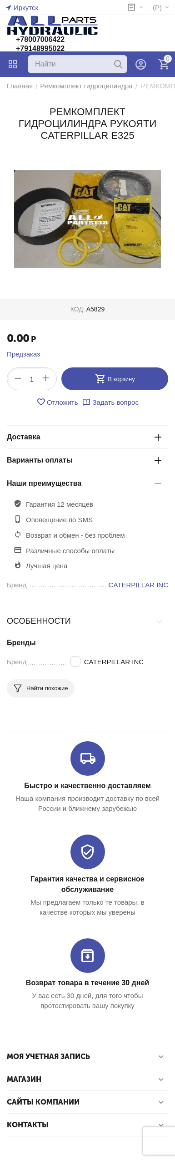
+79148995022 (40, 48)
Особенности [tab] (85, 621)
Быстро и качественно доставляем (87, 785)
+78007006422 (40, 39)
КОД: (77, 309)
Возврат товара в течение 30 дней (87, 983)
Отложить (57, 402)
